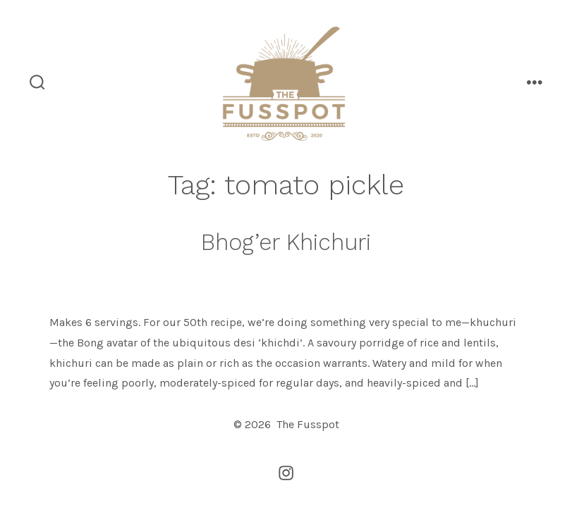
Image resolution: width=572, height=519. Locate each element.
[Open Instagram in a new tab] (286, 473)
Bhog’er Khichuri (286, 242)
